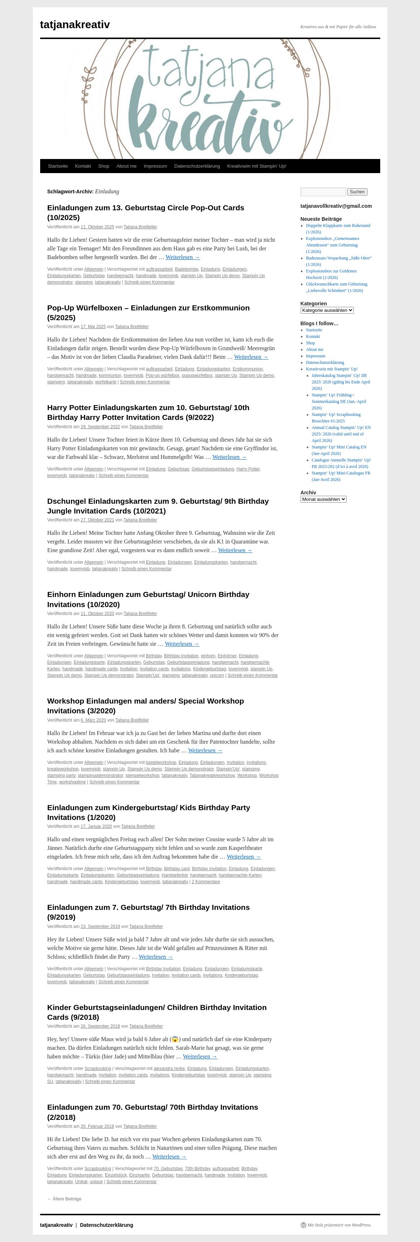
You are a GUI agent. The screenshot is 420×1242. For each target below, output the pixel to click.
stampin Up (192, 275)
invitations (180, 668)
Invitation (128, 668)
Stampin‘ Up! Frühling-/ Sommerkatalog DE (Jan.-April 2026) (339, 401)
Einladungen (234, 269)
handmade (146, 275)
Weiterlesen (183, 257)
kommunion (110, 375)
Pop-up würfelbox (162, 375)
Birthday (154, 655)
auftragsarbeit (159, 269)
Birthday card (177, 868)
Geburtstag (94, 275)
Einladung (210, 269)
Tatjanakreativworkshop (212, 775)
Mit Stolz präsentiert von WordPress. (340, 1225)
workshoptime (72, 782)
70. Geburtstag (168, 1168)
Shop (103, 166)
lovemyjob (168, 275)
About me (126, 166)
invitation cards (154, 668)
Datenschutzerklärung (197, 166)
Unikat (81, 1181)
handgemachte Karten (240, 875)
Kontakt (83, 166)
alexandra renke (169, 1068)
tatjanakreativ (75, 24)
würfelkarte (105, 381)
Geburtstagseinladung (213, 469)
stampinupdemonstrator (100, 775)
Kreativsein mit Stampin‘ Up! (256, 166)
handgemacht (120, 275)
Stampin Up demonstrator (108, 675)
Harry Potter (248, 469)
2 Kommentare (206, 881)
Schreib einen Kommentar (149, 282)
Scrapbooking (98, 1068)
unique (96, 1181)
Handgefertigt (175, 875)
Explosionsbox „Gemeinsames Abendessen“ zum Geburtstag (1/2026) (332, 245)
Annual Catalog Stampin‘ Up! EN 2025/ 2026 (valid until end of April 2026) (341, 434)
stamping (84, 282)
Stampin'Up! (148, 675)
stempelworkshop (142, 775)
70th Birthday (197, 1168)
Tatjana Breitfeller (140, 226)
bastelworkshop (161, 762)
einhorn (208, 655)
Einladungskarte (89, 662)
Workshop (247, 775)
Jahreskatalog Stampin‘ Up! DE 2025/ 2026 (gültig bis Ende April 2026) (341, 382)
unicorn (217, 675)
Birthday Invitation (181, 655)
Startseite (58, 166)
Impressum (155, 166)
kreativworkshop (63, 769)
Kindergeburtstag (209, 668)
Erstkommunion (248, 368)
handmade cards (101, 668)
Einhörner (227, 655)
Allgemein (93, 269)
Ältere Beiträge (64, 1199)
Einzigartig (139, 1175)
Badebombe (187, 269)
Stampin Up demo (222, 275)
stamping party (61, 775)
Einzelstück (116, 1175)
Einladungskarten (64, 275)
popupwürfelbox (197, 375)
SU (50, 1081)
